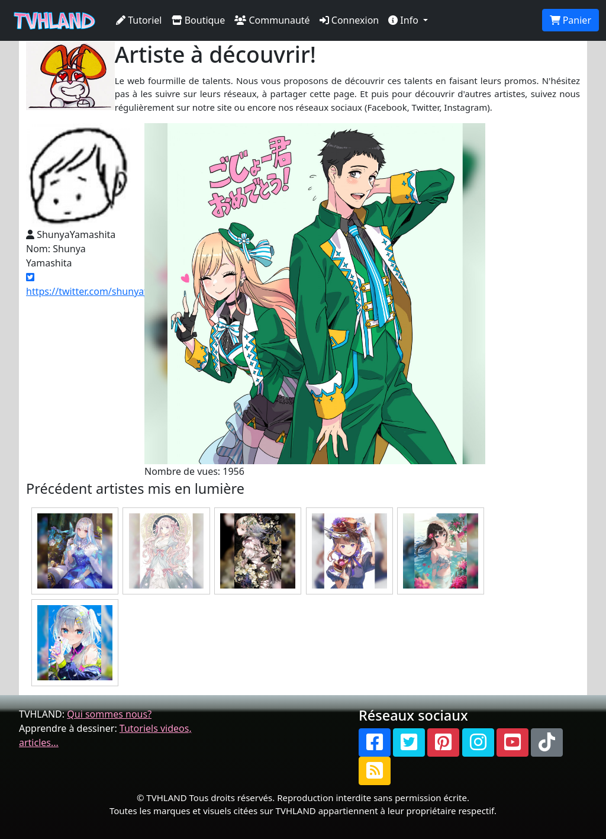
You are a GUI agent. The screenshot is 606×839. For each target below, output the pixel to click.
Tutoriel (139, 20)
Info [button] (404, 20)
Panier (570, 20)
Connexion (349, 20)
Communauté (272, 20)
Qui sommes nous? (109, 714)
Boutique (198, 20)
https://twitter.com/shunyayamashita (108, 285)
